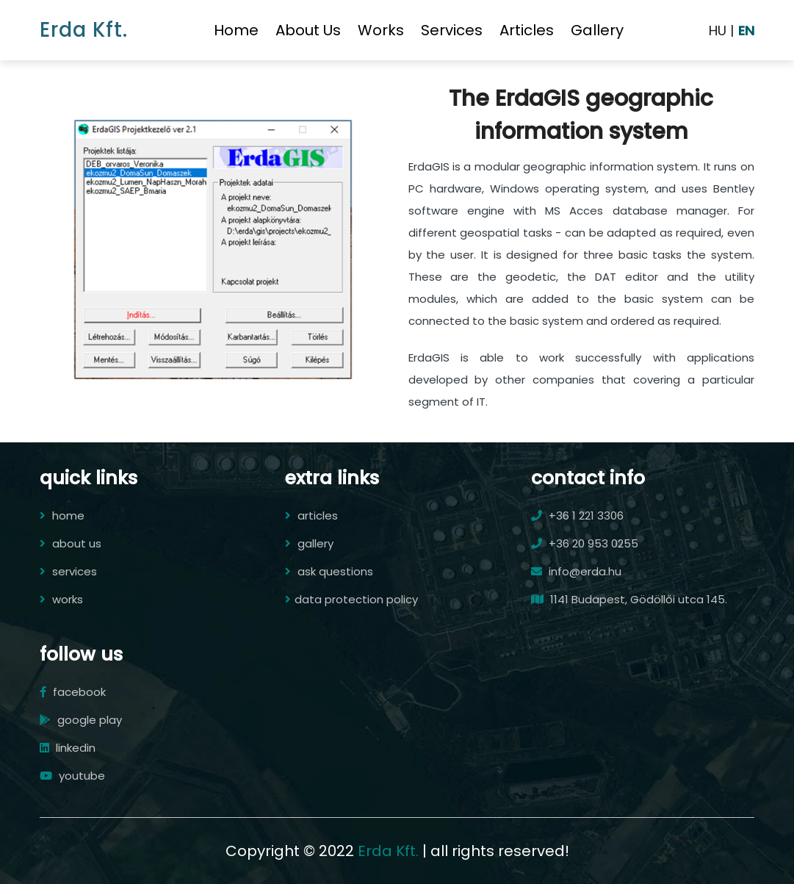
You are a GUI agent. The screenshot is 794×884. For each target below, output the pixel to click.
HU (717, 30)
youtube (72, 775)
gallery (597, 30)
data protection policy (351, 599)
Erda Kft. (84, 29)
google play (81, 719)
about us (308, 30)
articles (526, 30)
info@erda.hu (576, 571)
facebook (73, 692)
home (236, 30)
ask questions (329, 571)
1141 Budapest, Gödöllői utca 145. (629, 599)
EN (746, 30)
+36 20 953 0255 (584, 543)
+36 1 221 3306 (577, 515)
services (452, 30)
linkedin (67, 747)
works (381, 30)
